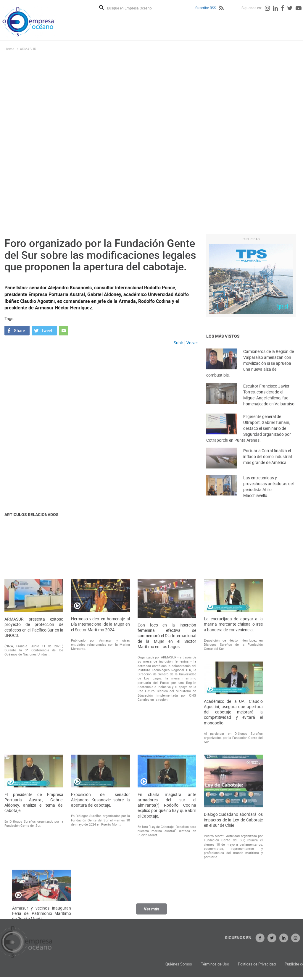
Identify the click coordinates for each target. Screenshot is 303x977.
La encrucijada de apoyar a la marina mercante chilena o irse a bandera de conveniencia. (233, 749)
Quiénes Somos (231, 964)
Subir (178, 342)
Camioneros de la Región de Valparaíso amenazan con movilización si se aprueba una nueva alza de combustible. (250, 372)
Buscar (101, 7)
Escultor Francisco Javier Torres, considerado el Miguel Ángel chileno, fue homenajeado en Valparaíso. (269, 402)
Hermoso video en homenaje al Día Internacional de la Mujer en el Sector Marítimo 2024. (100, 749)
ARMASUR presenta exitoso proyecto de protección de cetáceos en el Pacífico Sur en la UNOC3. (33, 752)
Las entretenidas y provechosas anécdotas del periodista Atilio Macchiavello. (268, 494)
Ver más (151, 912)
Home (9, 48)
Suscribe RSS (205, 7)
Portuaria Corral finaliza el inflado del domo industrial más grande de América (267, 463)
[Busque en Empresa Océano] (133, 7)
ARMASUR (28, 48)
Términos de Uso (267, 964)
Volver (192, 342)
